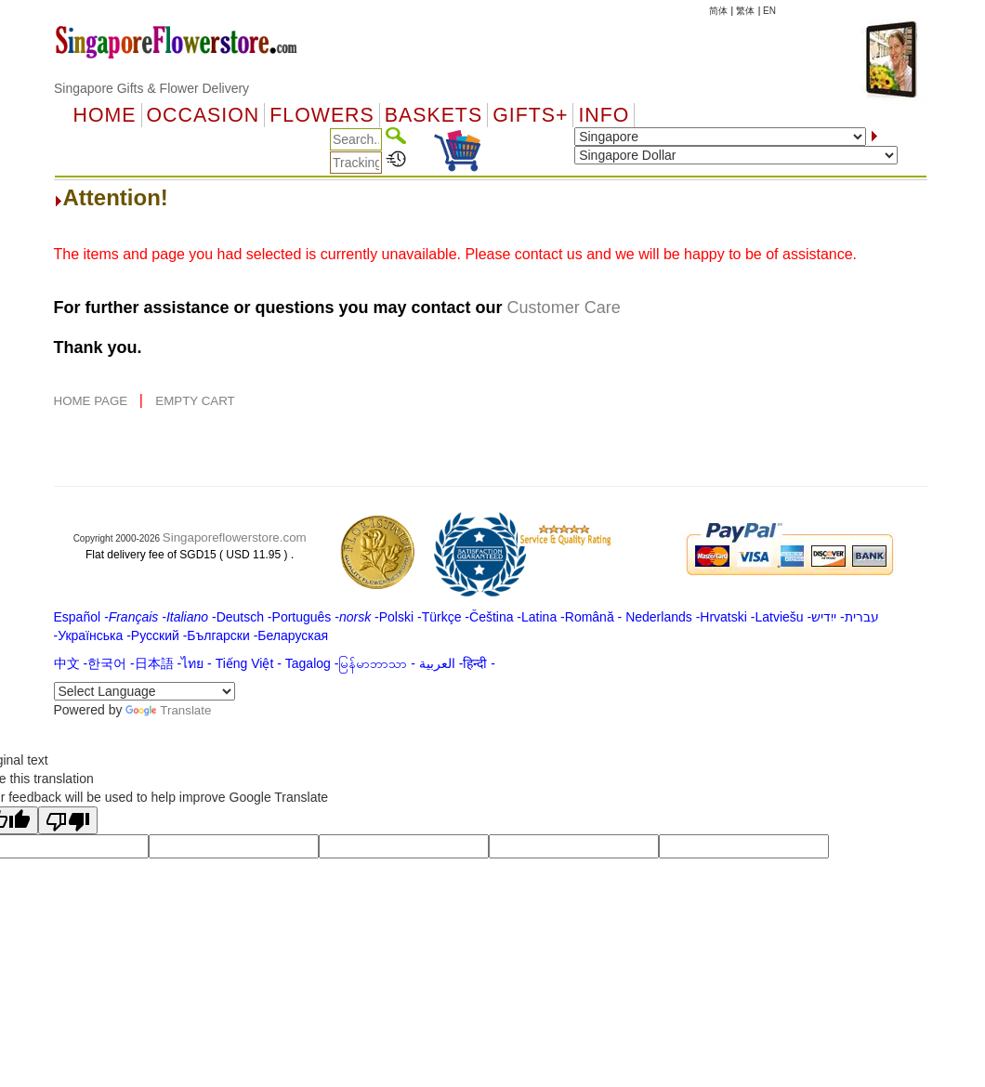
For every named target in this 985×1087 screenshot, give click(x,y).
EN (769, 11)
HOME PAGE (92, 401)
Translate (168, 710)
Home (105, 115)
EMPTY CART (194, 401)
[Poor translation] (68, 820)
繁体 (745, 11)
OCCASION (203, 115)
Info (603, 115)
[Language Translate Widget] (144, 691)
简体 (718, 11)
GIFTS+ (530, 115)
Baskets (433, 115)
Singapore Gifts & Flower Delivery (151, 88)
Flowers (321, 115)
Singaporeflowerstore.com (235, 537)
